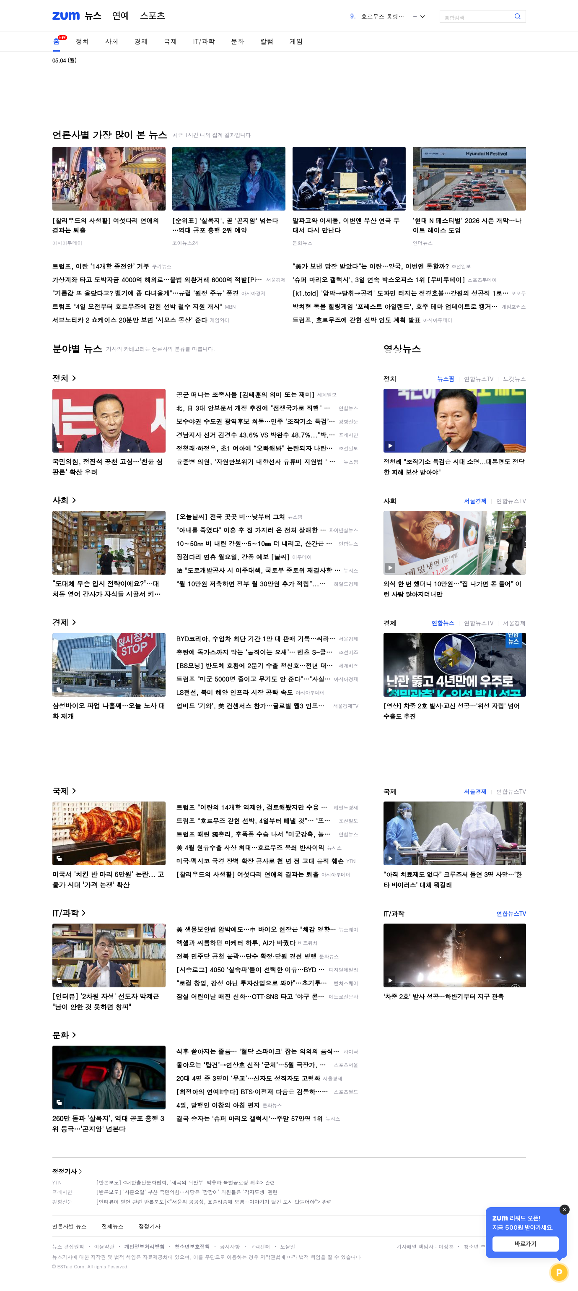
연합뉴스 (443, 623)
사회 (112, 41)
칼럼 (267, 41)
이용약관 (104, 1246)
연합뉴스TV (478, 379)
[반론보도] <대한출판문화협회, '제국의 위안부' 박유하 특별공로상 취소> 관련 (185, 1182)
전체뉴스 (113, 1226)
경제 (141, 41)
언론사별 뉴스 (69, 1226)
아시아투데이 (67, 242)
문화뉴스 (303, 242)
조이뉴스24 (185, 242)
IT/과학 (204, 41)
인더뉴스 (423, 242)
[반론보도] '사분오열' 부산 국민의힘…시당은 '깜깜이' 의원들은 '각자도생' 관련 (187, 1191)
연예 (120, 15)
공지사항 (230, 1246)
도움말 (287, 1246)
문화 (237, 41)
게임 (296, 41)
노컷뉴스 (514, 379)
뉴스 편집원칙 (68, 1246)
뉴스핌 (445, 379)
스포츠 (152, 15)
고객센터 (260, 1246)
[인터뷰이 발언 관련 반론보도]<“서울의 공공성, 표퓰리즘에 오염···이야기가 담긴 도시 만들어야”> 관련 (214, 1201)
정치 (82, 41)
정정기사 (64, 1171)
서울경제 (475, 501)
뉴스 (93, 15)
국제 (170, 41)
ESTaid (65, 1266)
